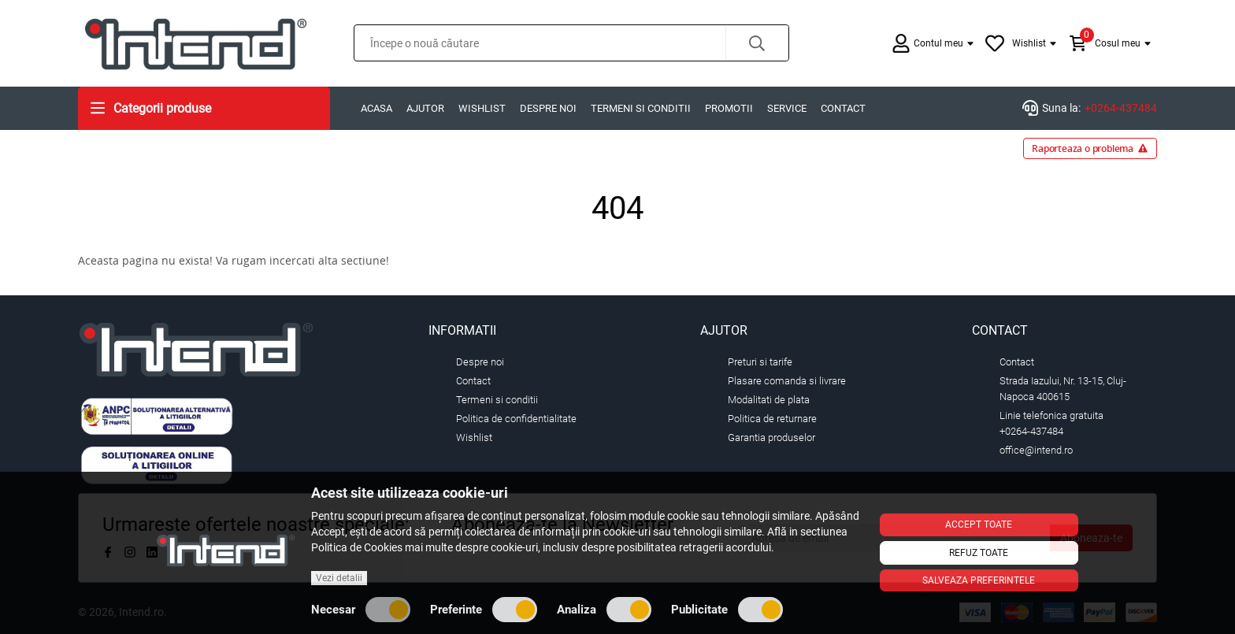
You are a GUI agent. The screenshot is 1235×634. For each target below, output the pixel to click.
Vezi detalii (339, 578)
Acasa (376, 108)
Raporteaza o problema (1090, 148)
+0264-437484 (1121, 108)
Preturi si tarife (760, 362)
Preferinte (483, 609)
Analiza (604, 609)
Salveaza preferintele (978, 580)
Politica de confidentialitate (516, 419)
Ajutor (425, 108)
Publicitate (727, 609)
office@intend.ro (1036, 450)
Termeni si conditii (641, 108)
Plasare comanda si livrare (787, 381)
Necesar (360, 609)
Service (787, 108)
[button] (757, 43)
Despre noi (548, 108)
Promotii (729, 108)
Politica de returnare (772, 419)
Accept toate (978, 524)
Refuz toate (978, 552)
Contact (843, 108)
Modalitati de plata (769, 400)
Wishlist (482, 108)
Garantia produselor (771, 437)
